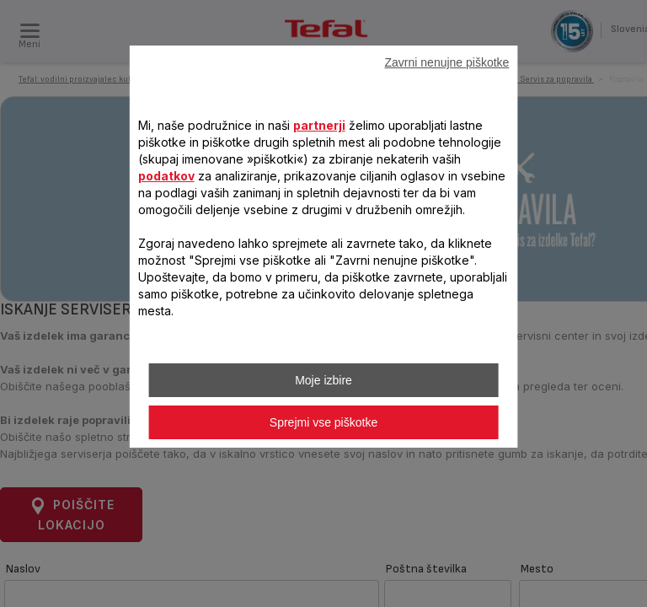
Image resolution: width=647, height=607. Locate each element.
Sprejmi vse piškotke (323, 422)
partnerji (319, 125)
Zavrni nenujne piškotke (447, 62)
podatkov (166, 176)
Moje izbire (323, 380)
